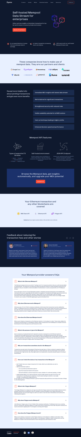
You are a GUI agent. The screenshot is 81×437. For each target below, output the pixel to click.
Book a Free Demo (19, 30)
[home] (10, 2)
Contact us (71, 2)
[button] (23, 2)
